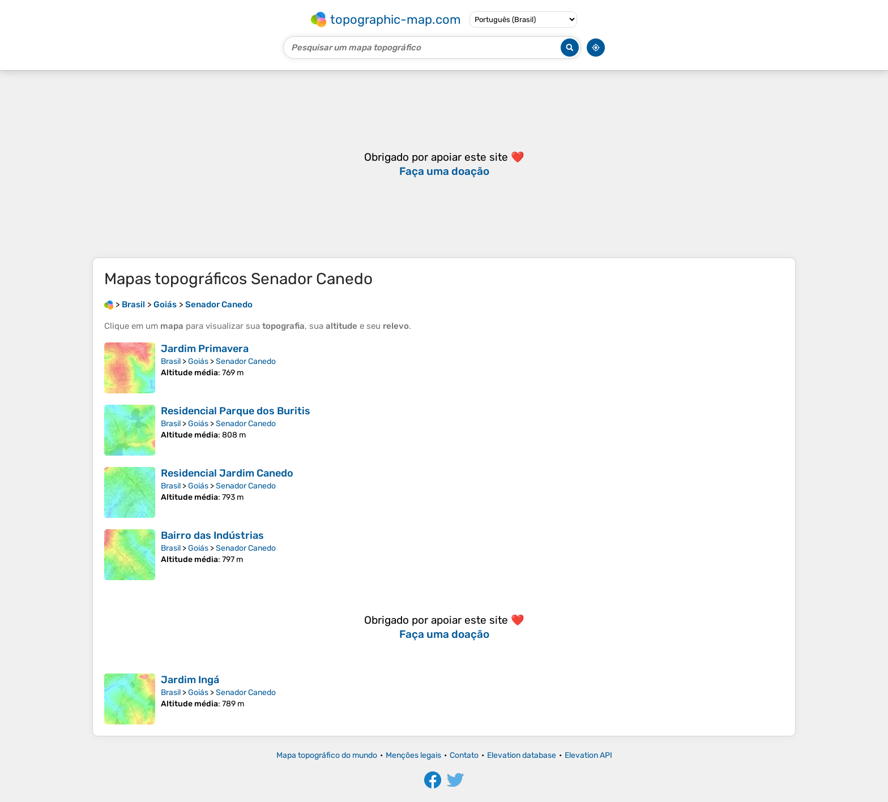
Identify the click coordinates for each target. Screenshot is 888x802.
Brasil (171, 361)
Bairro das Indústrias (212, 535)
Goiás (198, 361)
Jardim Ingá (190, 680)
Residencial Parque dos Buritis (235, 411)
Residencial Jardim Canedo (227, 473)
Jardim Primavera (205, 348)
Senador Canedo (246, 361)
